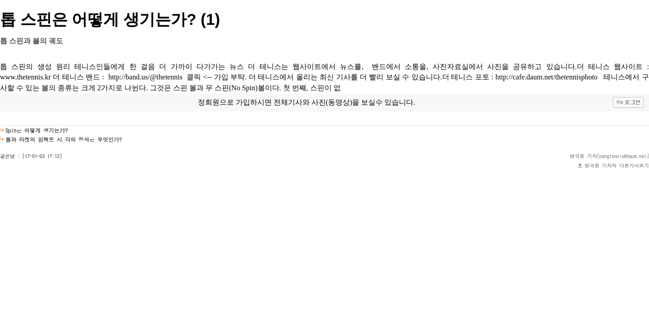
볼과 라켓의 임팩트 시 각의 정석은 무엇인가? (63, 139)
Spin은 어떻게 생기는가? (36, 130)
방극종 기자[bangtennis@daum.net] (609, 156)
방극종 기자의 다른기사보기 (617, 165)
